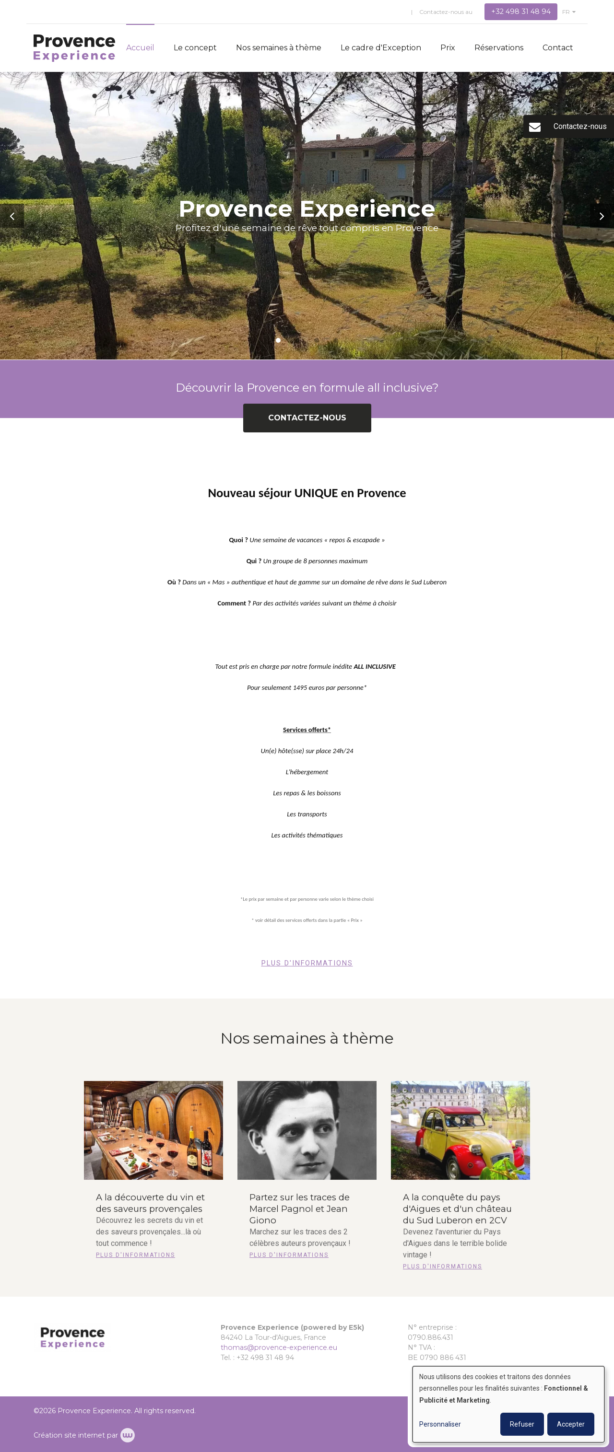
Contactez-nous (307, 424)
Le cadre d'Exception (381, 47)
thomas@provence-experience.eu (279, 1347)
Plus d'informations (307, 969)
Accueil (140, 47)
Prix (447, 47)
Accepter (571, 1424)
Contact (558, 47)
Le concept (195, 47)
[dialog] (508, 1404)
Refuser (522, 1424)
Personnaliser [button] (440, 1424)
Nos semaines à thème (278, 47)
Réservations (498, 47)
